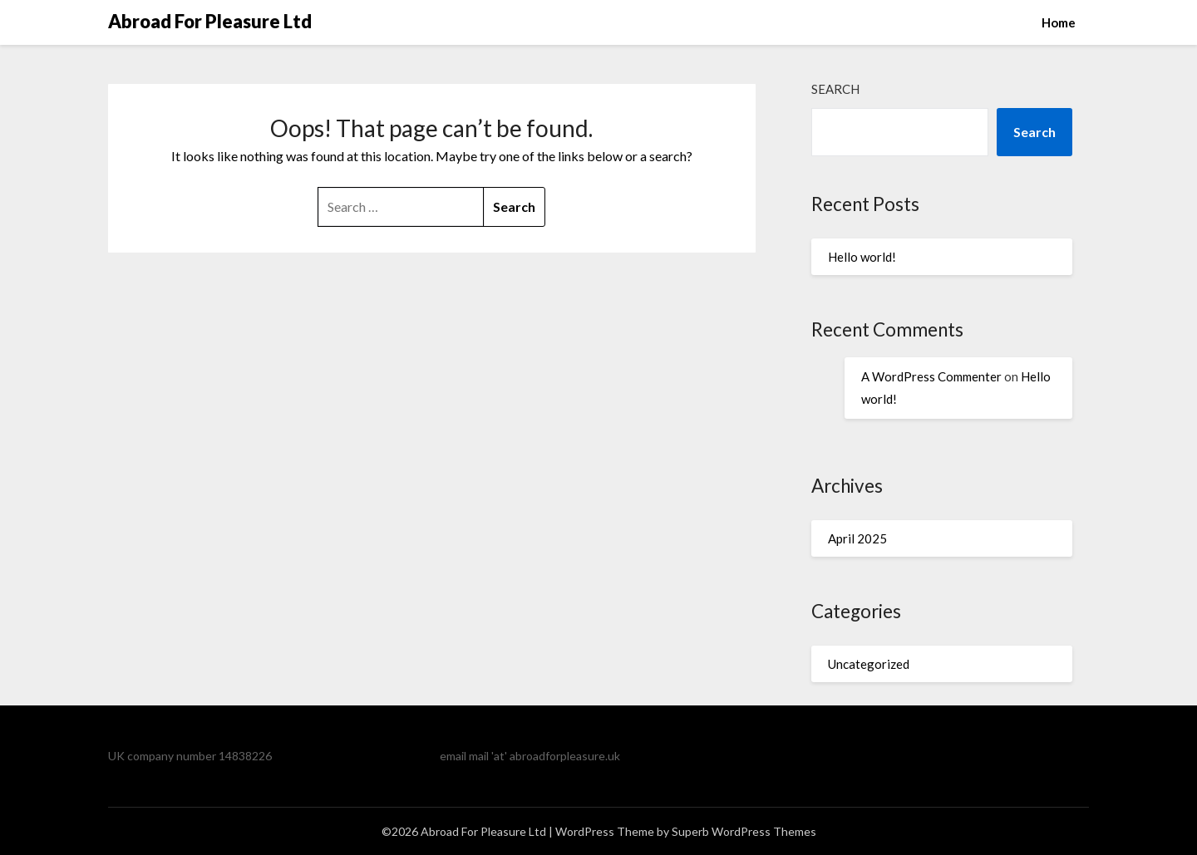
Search (835, 88)
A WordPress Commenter (931, 376)
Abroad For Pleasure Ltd (210, 21)
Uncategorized (868, 663)
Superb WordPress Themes (744, 831)
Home (1059, 22)
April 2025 (857, 538)
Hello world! (862, 256)
